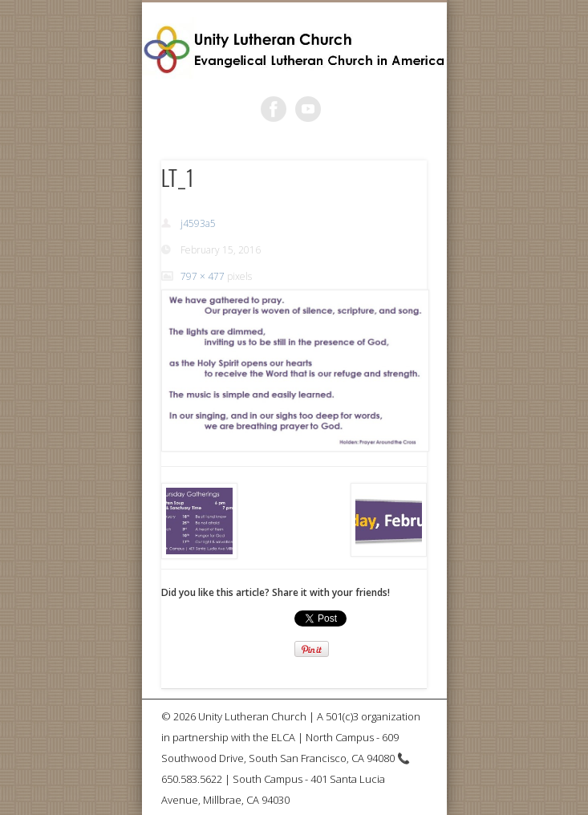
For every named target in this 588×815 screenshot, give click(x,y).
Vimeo (308, 109)
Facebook (273, 109)
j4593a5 (198, 223)
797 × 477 (202, 276)
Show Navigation (387, 143)
